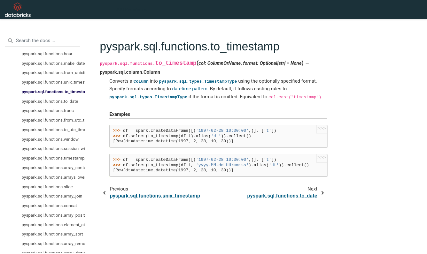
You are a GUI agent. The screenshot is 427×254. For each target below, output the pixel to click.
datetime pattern (189, 89)
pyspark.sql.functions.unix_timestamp (53, 82)
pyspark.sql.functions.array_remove (53, 243)
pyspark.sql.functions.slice (47, 186)
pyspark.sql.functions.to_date (50, 101)
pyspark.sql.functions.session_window (53, 148)
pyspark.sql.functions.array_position (53, 215)
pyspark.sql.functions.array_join (52, 195)
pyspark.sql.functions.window (50, 139)
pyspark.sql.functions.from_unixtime (53, 72)
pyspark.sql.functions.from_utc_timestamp (53, 120)
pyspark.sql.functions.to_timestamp (53, 91)
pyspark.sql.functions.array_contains (53, 167)
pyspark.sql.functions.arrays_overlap (53, 177)
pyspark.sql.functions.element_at (53, 224)
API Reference (131, 9)
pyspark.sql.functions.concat (49, 205)
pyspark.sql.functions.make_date (53, 63)
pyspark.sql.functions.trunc (48, 110)
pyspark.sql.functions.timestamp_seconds (53, 158)
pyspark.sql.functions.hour (47, 53)
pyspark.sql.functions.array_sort (52, 233)
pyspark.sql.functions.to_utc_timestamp (53, 129)
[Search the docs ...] (42, 41)
